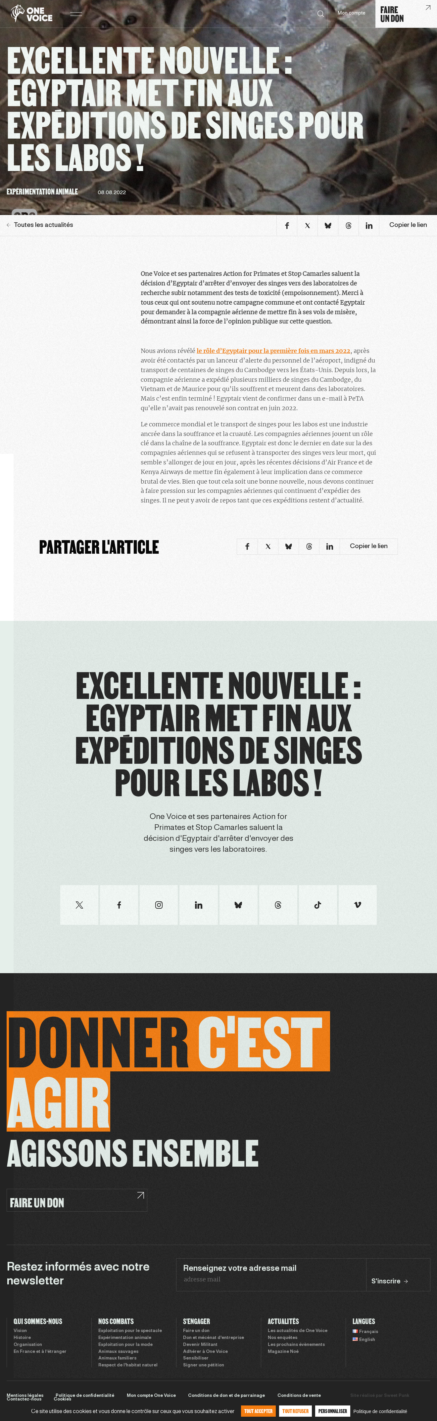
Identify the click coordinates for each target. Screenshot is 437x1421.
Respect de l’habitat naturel (128, 1365)
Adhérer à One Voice (205, 1352)
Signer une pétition (203, 1365)
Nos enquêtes (282, 1338)
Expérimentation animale (124, 1338)
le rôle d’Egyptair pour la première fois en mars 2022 (273, 351)
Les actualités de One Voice (297, 1331)
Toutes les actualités (40, 225)
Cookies (62, 1399)
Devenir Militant (200, 1345)
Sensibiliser (196, 1358)
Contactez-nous (24, 1399)
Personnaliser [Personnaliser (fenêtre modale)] (332, 1411)
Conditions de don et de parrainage (226, 1396)
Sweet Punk (396, 1396)
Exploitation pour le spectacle (130, 1331)
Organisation (28, 1345)
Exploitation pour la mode (125, 1345)
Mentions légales (25, 1396)
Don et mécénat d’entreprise (213, 1338)
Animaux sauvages (118, 1352)
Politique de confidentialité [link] (380, 1411)
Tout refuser (295, 1411)
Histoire (22, 1338)
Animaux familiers (117, 1358)
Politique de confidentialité (85, 1396)
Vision (20, 1331)
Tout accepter (258, 1411)
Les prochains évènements (296, 1345)
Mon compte (351, 13)
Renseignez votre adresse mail (240, 1268)
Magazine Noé (283, 1352)
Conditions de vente (299, 1396)
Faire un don (196, 1331)
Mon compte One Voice (151, 1396)
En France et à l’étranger (40, 1352)
